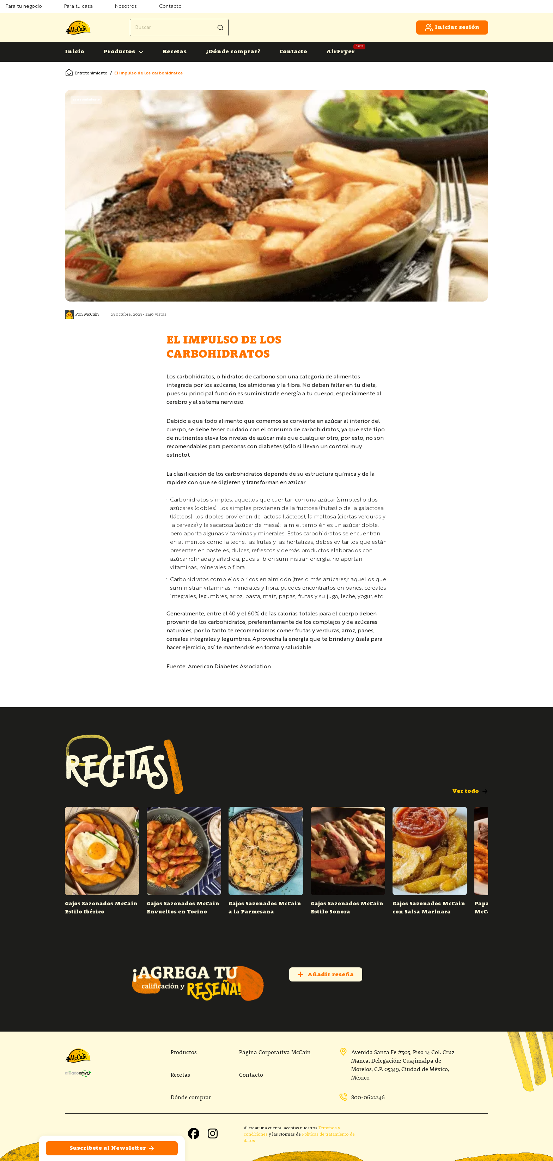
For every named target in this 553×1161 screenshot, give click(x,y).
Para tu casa (78, 6)
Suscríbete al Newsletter (111, 1148)
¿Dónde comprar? (233, 52)
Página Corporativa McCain (275, 1053)
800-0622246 (362, 1097)
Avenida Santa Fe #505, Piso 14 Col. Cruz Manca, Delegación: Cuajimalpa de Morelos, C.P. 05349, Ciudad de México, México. (397, 1064)
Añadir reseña (325, 974)
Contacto (170, 6)
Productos (119, 52)
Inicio (74, 52)
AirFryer (340, 52)
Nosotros (126, 6)
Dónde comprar (191, 1098)
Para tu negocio (24, 6)
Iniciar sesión (452, 27)
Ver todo (470, 791)
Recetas (175, 52)
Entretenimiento (91, 73)
